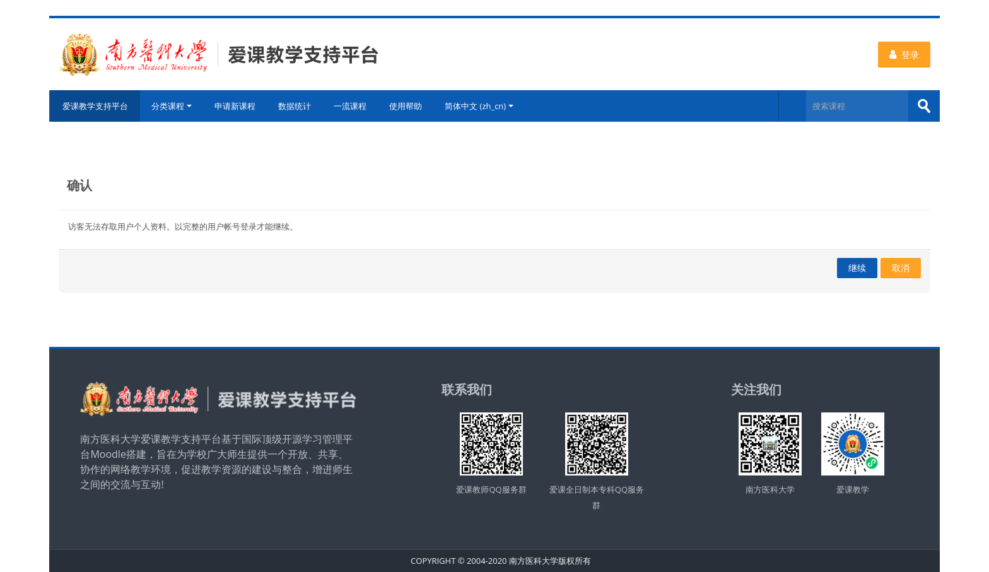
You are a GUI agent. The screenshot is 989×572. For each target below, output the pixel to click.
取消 (901, 268)
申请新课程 (234, 106)
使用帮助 (405, 106)
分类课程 (171, 106)
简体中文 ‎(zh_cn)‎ (479, 106)
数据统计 (294, 106)
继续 (857, 268)
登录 (904, 55)
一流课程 (350, 106)
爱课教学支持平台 (94, 106)
